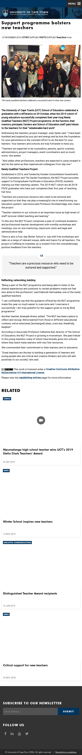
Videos (7, 399)
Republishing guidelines (65, 752)
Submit (68, 711)
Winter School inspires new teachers (28, 521)
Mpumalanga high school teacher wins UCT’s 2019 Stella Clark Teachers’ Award (38, 451)
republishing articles (30, 377)
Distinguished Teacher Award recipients (30, 593)
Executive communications (17, 542)
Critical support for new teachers (25, 665)
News (6, 470)
